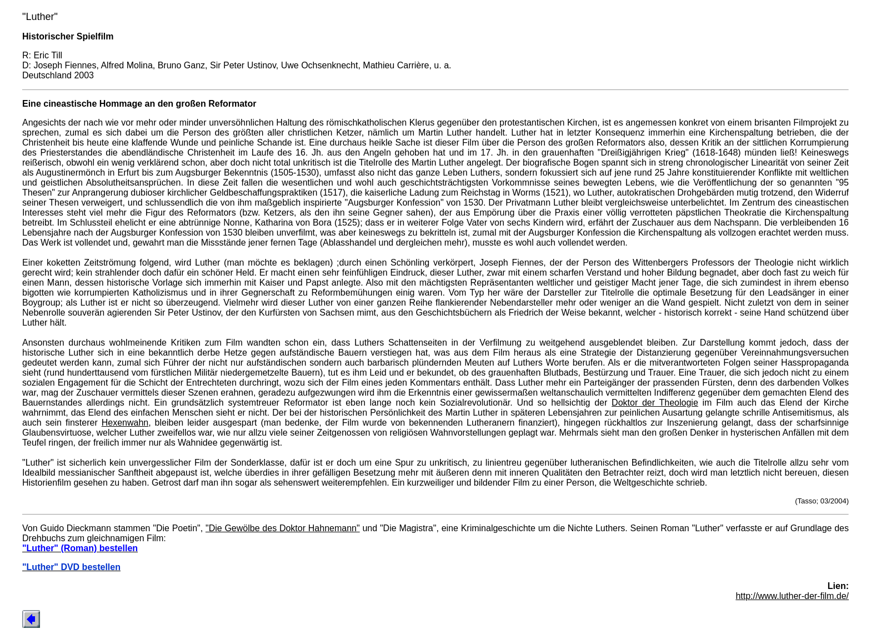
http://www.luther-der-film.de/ (792, 596)
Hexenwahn (125, 422)
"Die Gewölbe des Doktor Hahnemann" (283, 528)
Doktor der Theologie (655, 402)
